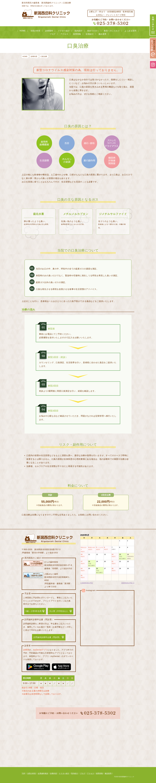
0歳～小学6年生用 (34, 611)
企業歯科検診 (43, 773)
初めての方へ (93, 31)
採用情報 (77, 34)
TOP (23, 773)
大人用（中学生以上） (59, 611)
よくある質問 (130, 31)
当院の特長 (35, 31)
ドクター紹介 (64, 31)
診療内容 (53, 773)
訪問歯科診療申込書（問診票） (47, 637)
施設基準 (102, 34)
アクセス (64, 34)
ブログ (52, 34)
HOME (23, 31)
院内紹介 (78, 31)
